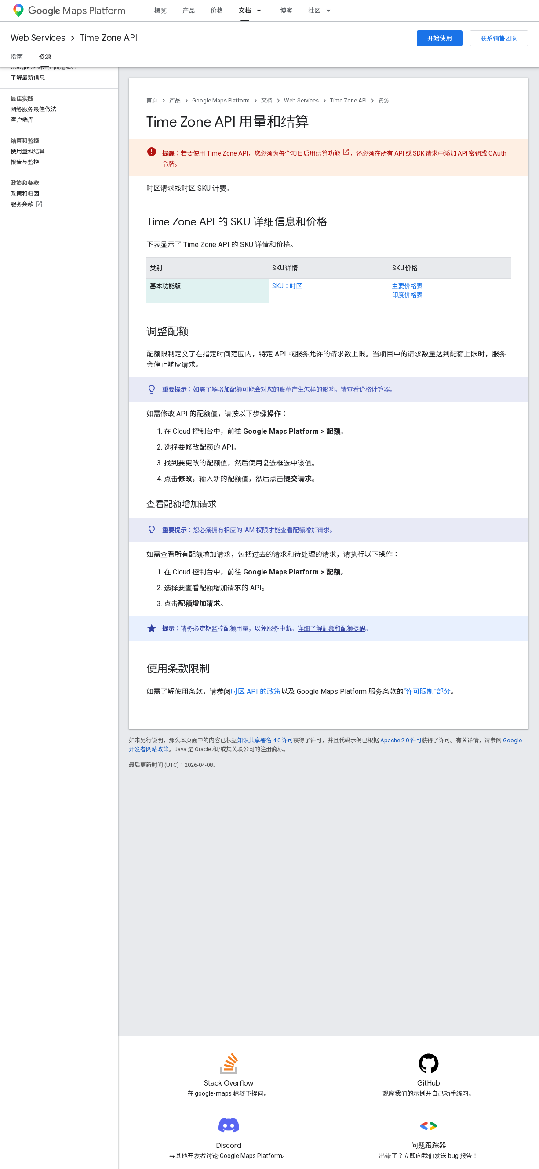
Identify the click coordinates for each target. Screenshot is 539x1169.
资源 (384, 100)
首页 (152, 100)
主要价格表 (407, 286)
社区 (314, 11)
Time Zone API (108, 38)
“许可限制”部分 (427, 691)
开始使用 (439, 38)
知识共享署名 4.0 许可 (265, 740)
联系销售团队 (499, 38)
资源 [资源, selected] (45, 57)
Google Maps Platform (221, 100)
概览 (160, 11)
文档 (267, 100)
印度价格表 (407, 294)
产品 (188, 11)
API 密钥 (469, 153)
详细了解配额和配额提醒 (331, 628)
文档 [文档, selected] (245, 11)
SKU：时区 (287, 286)
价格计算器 (374, 389)
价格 (217, 11)
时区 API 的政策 (256, 691)
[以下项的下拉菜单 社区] (331, 10)
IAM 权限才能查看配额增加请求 (287, 530)
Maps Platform (76, 11)
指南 (17, 57)
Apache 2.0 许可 (401, 740)
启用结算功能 (321, 153)
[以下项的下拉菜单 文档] (261, 10)
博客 (286, 11)
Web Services (38, 38)
